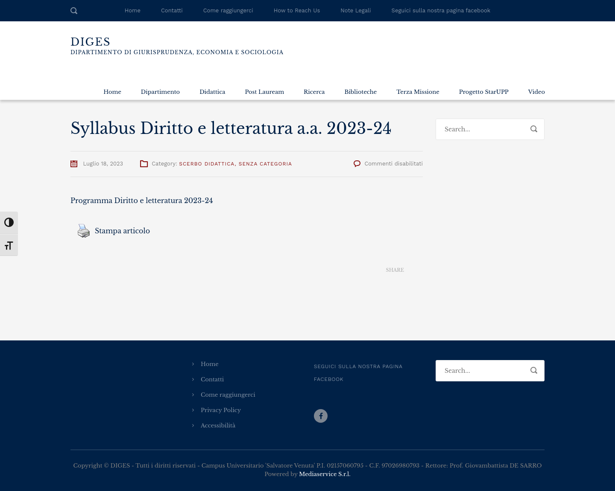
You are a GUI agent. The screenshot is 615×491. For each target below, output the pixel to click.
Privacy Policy (221, 410)
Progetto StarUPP (484, 92)
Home (133, 10)
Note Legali (355, 10)
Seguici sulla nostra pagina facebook (441, 10)
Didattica (212, 92)
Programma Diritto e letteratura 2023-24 (141, 200)
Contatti (172, 10)
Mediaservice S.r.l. (324, 474)
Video (536, 92)
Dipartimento (160, 92)
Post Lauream (264, 92)
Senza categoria (265, 164)
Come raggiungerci (228, 10)
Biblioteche (360, 92)
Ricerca (314, 92)
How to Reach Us (297, 10)
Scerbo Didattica (206, 164)
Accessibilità (218, 425)
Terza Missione (417, 92)
